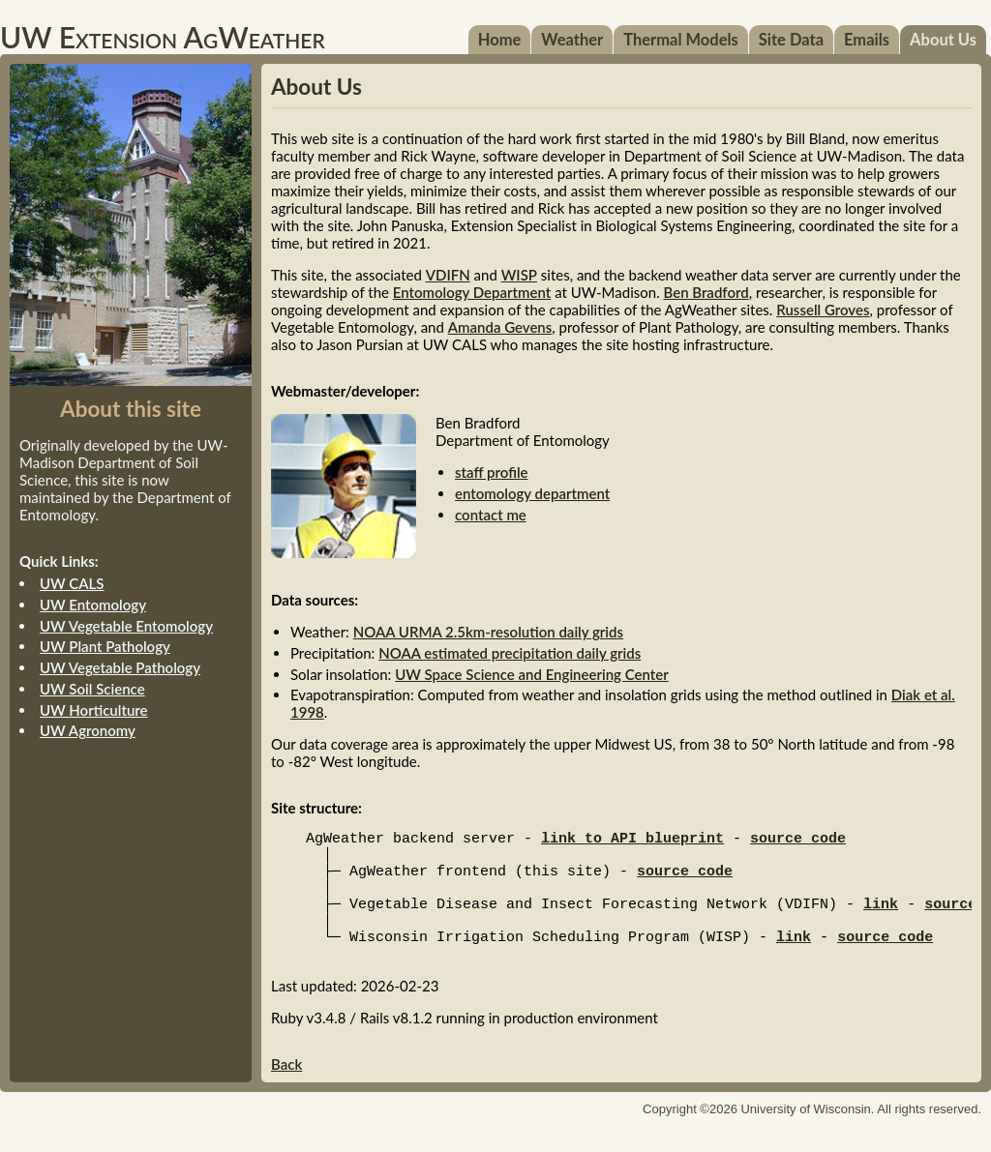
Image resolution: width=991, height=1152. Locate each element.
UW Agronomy (87, 730)
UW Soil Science (92, 688)
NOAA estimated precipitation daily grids (509, 653)
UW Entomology (93, 604)
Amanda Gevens (500, 327)
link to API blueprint (632, 840)
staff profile (491, 472)
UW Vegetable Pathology (120, 667)
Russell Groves (822, 309)
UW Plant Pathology (105, 646)
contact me (490, 514)
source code (798, 840)
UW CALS (72, 583)
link (880, 918)
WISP (519, 274)
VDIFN (448, 274)
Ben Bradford (706, 292)
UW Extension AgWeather (162, 36)
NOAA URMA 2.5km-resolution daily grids (488, 631)
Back (286, 1087)
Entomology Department (472, 292)
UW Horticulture (94, 710)
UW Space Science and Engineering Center (532, 674)
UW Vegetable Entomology (126, 626)
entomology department (532, 493)
